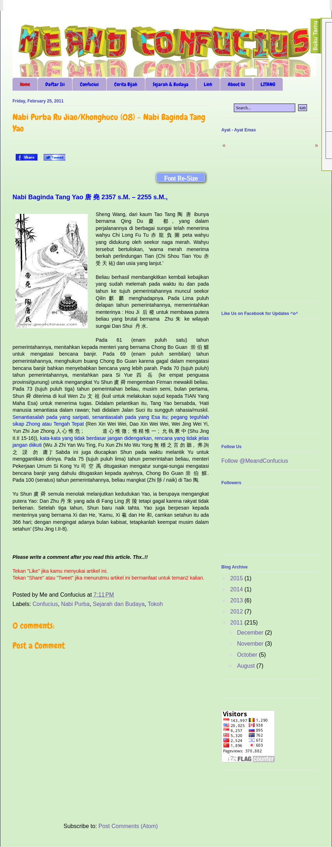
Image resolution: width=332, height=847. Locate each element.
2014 (237, 589)
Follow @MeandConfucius (254, 461)
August (246, 666)
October (248, 655)
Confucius (89, 84)
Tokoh (155, 604)
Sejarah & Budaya (170, 84)
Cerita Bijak (125, 84)
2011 (237, 623)
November (251, 644)
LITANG (268, 84)
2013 (237, 600)
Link (208, 84)
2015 (237, 578)
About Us (236, 84)
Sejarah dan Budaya (119, 604)
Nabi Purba (75, 604)
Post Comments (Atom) (128, 826)
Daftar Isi (55, 84)
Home (25, 84)
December (251, 633)
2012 (237, 611)
